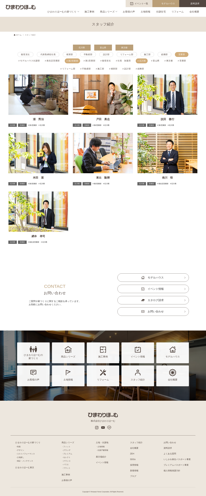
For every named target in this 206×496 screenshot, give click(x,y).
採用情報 (134, 465)
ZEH (132, 453)
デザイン (20, 450)
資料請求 (194, 3)
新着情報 (134, 470)
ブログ (133, 476)
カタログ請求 (156, 300)
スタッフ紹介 (136, 442)
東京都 (124, 47)
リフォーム (178, 11)
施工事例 (89, 11)
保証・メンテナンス (25, 461)
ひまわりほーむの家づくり (62, 11)
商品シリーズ (107, 11)
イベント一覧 (141, 3)
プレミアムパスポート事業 (176, 465)
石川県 (82, 47)
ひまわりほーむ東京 (24, 467)
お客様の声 (129, 11)
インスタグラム (97, 427)
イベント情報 (156, 288)
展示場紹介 (101, 457)
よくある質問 (170, 453)
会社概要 (194, 11)
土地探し (20, 457)
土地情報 (145, 11)
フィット (66, 447)
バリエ (66, 464)
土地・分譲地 (102, 442)
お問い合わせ (156, 311)
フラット (66, 468)
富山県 (103, 47)
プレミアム (67, 454)
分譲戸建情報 (102, 450)
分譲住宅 (161, 11)
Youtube (103, 427)
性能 (19, 447)
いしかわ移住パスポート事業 (177, 459)
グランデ (66, 450)
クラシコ (66, 461)
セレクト (66, 457)
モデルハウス (168, 3)
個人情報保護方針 (172, 470)
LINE (109, 427)
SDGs (133, 459)
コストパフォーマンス (26, 454)
